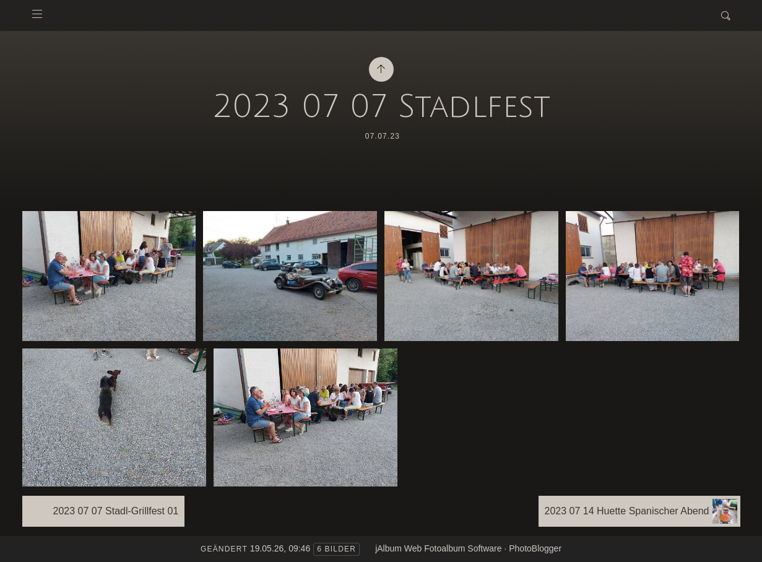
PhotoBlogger (535, 548)
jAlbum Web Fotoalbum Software (438, 548)
